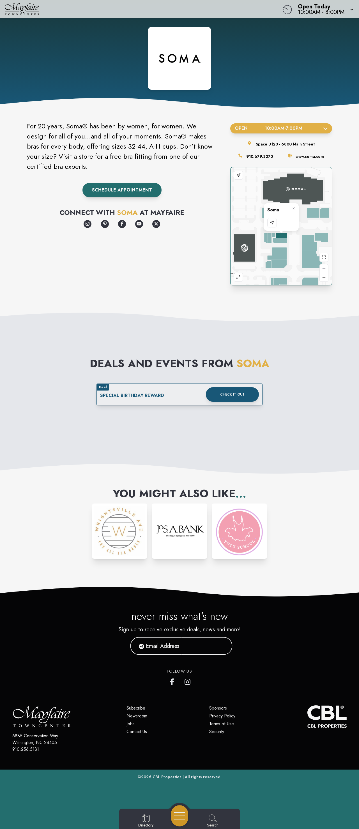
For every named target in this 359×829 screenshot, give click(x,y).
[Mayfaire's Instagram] (187, 680)
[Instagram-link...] (119, 531)
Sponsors (218, 708)
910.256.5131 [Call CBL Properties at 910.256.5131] (25, 749)
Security (216, 731)
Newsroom (136, 716)
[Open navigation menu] (179, 815)
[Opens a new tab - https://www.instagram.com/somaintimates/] (87, 224)
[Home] (135, 9)
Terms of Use (221, 724)
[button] (324, 9)
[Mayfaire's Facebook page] (173, 680)
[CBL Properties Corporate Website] (307, 716)
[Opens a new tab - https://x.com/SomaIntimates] (156, 224)
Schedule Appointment (122, 190)
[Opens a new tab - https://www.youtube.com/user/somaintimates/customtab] (139, 224)
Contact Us (136, 731)
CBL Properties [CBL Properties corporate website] (167, 777)
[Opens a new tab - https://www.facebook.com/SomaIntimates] (122, 224)
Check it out (232, 394)
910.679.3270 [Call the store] (259, 156)
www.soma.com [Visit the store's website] (310, 156)
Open (281, 128)
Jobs (130, 724)
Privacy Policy (222, 716)
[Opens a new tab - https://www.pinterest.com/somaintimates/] (105, 224)
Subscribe (135, 708)
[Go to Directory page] (146, 821)
